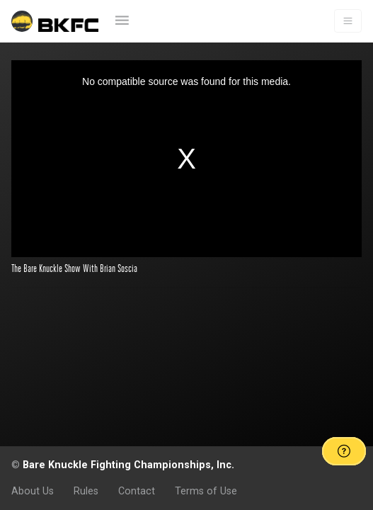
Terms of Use (206, 491)
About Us (32, 491)
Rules (86, 491)
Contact (136, 491)
